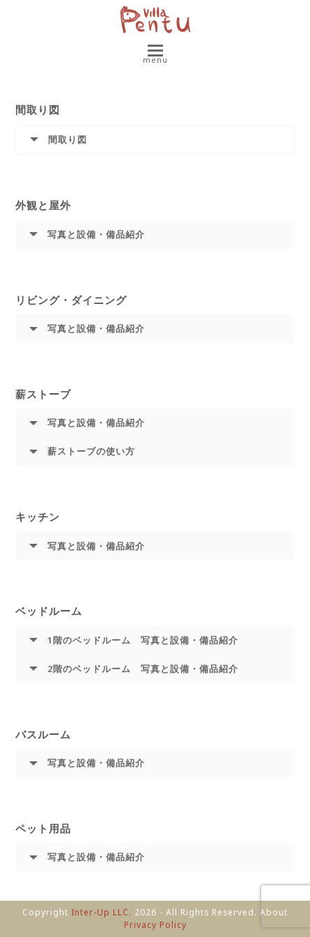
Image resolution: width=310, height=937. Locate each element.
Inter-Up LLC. (101, 912)
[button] (155, 55)
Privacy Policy (155, 925)
